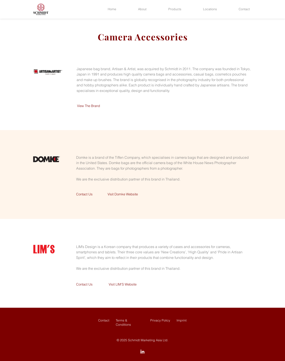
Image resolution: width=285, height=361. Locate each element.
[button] (142, 9)
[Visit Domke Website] (122, 194)
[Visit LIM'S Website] (122, 284)
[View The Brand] (88, 105)
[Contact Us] (84, 194)
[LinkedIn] (142, 351)
